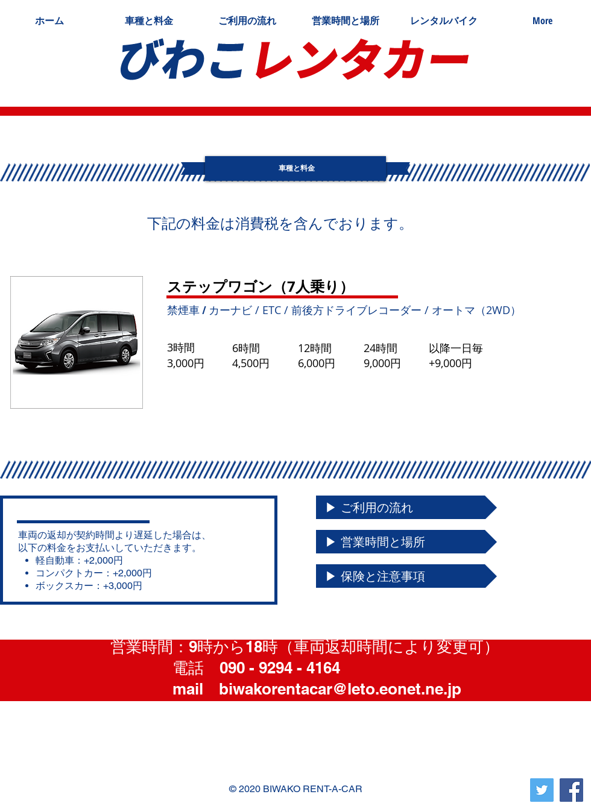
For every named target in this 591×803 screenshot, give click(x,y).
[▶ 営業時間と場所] (406, 541)
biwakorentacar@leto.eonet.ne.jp (340, 688)
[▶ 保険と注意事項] (406, 576)
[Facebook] (571, 790)
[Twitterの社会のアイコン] (542, 790)
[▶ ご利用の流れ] (406, 507)
